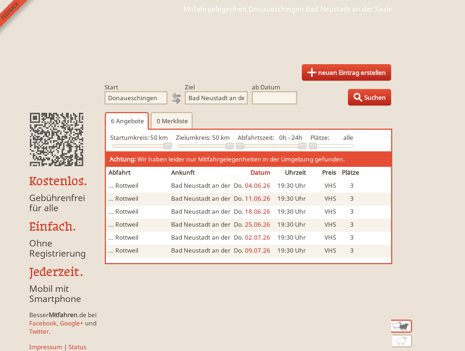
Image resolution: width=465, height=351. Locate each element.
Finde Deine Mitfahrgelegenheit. (233, 36)
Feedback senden (17, 17)
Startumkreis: (129, 137)
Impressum (45, 347)
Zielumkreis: (193, 137)
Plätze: (320, 137)
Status (77, 347)
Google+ (72, 323)
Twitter (39, 331)
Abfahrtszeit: (256, 137)
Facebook (43, 323)
